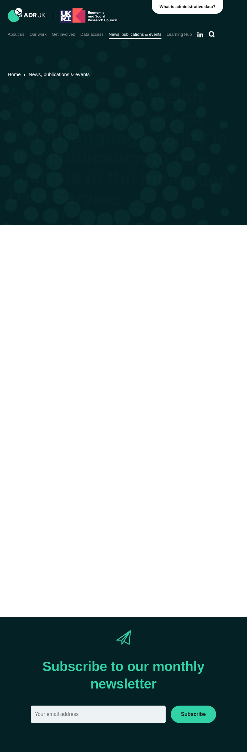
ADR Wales (160, 258)
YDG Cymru (190, 258)
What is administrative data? (188, 6)
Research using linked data (69, 258)
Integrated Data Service (167, 318)
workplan (87, 356)
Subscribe (193, 714)
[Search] (211, 34)
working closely (51, 432)
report (38, 295)
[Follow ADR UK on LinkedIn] (200, 34)
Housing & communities (78, 266)
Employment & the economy (140, 266)
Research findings (123, 258)
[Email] (98, 714)
